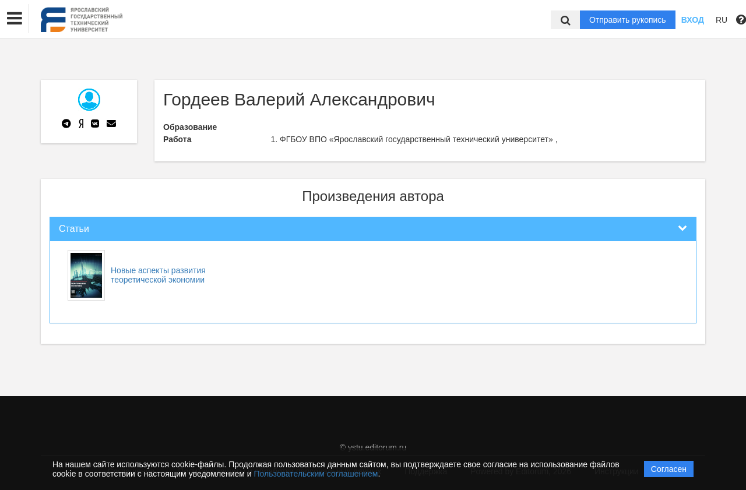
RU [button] (721, 19)
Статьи (74, 229)
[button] (14, 18)
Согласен (669, 469)
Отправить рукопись (627, 19)
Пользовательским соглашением (316, 473)
